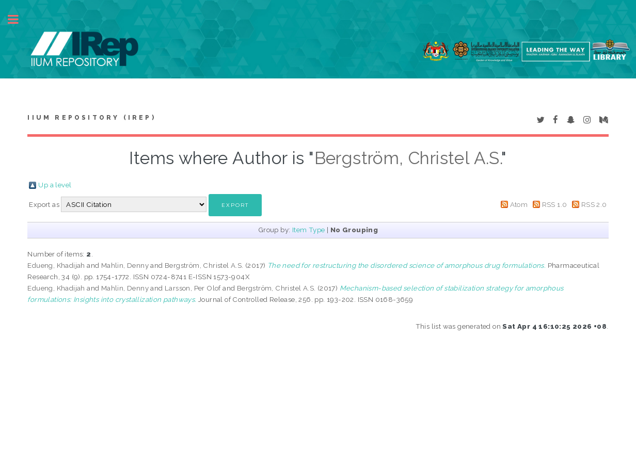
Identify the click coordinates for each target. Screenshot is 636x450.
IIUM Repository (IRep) (91, 117)
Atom (519, 204)
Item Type (308, 230)
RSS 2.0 (594, 204)
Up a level (54, 185)
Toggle (18, 19)
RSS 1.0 (554, 204)
